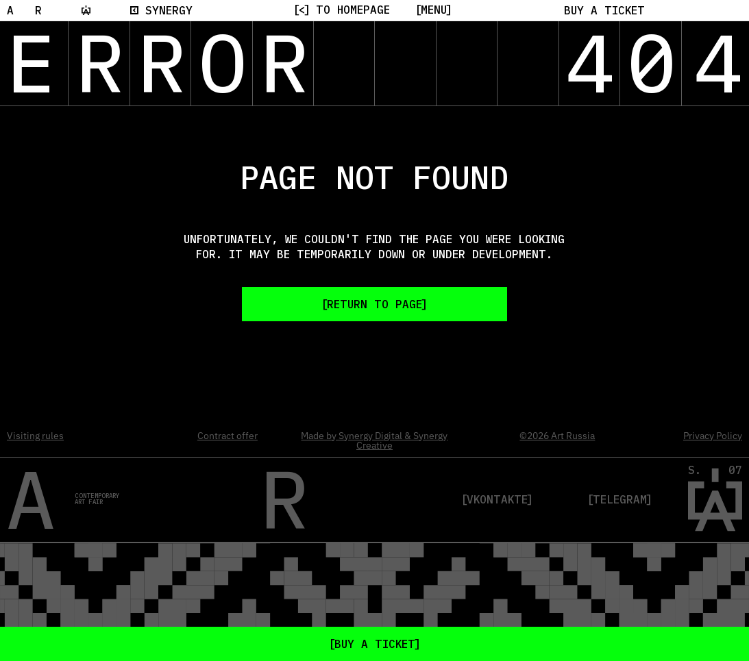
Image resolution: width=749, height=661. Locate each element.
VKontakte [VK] (497, 499)
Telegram (620, 499)
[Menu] (433, 9)
